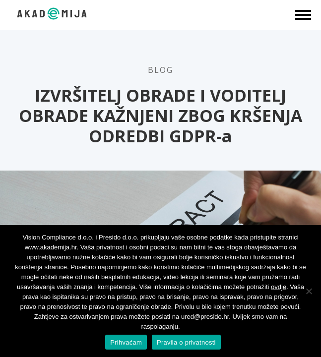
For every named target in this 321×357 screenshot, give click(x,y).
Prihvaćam (126, 342)
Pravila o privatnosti (186, 342)
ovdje (278, 287)
